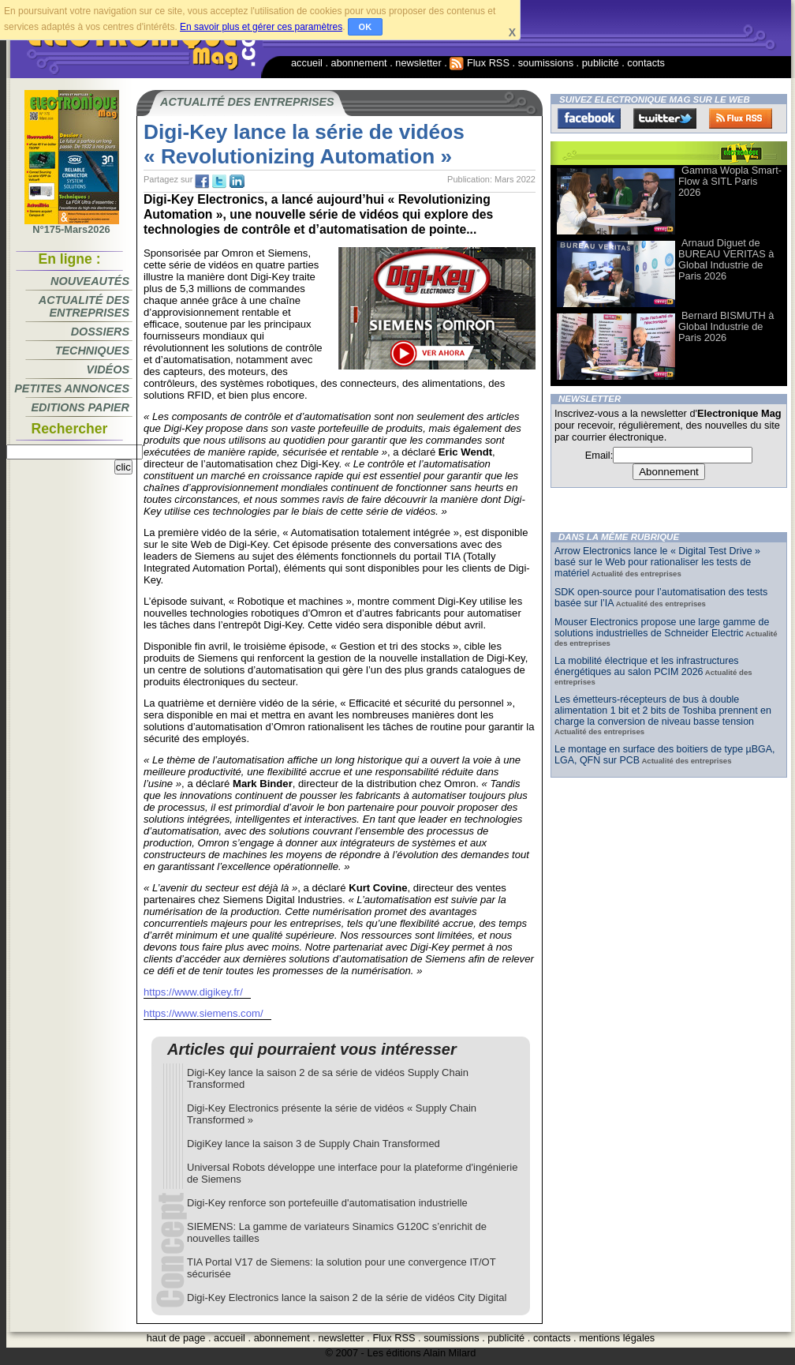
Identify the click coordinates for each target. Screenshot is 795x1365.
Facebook (589, 118)
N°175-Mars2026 (71, 225)
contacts (646, 63)
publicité (600, 63)
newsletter (418, 63)
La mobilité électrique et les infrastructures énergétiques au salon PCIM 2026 (646, 666)
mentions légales (617, 1338)
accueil (307, 63)
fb (202, 181)
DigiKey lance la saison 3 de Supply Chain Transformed (313, 1143)
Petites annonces (71, 388)
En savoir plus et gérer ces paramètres (261, 26)
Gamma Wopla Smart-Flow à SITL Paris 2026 (730, 181)
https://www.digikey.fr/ (193, 992)
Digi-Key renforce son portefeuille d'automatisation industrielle (327, 1203)
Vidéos (108, 369)
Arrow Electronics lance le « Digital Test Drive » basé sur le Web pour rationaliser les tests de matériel (657, 562)
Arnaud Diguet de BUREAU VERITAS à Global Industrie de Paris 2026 (726, 259)
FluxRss (740, 118)
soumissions (545, 63)
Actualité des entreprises (84, 306)
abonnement (359, 63)
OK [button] (365, 27)
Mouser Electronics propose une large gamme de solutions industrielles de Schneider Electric (661, 628)
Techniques (92, 350)
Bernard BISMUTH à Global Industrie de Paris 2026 (726, 326)
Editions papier (80, 407)
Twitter (664, 118)
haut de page (176, 1338)
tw (219, 181)
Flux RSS (479, 63)
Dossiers (100, 331)
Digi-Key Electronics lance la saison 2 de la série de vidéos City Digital (346, 1297)
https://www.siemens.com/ (203, 1013)
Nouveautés (89, 281)
